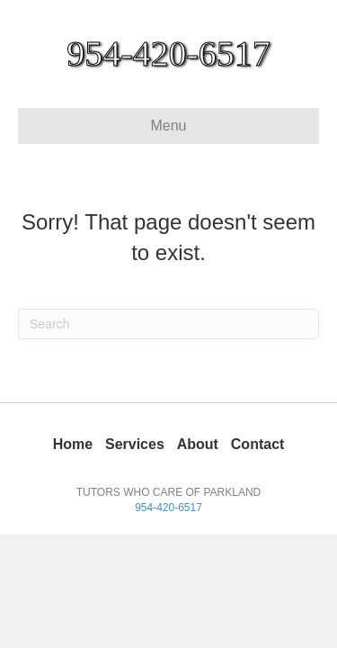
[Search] (168, 324)
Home (73, 444)
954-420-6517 (168, 507)
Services (134, 444)
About (197, 444)
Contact (258, 444)
